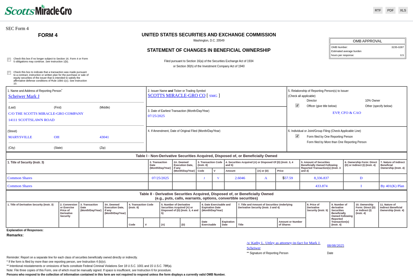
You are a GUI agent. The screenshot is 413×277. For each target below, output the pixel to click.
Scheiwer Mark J (23, 96)
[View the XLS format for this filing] (402, 10)
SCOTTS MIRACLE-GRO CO (176, 95)
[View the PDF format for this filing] (389, 10)
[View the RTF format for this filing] (377, 10)
